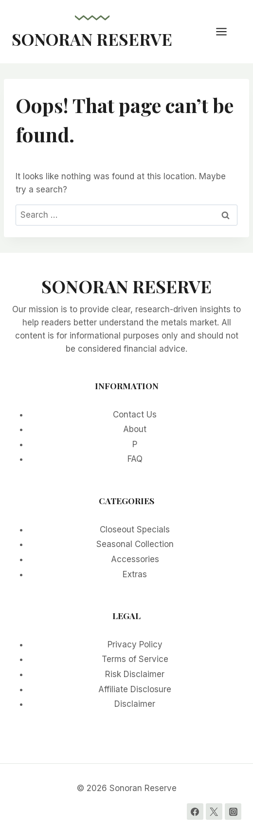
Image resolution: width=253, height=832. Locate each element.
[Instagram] (233, 811)
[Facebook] (195, 811)
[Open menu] (226, 31)
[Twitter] (214, 811)
